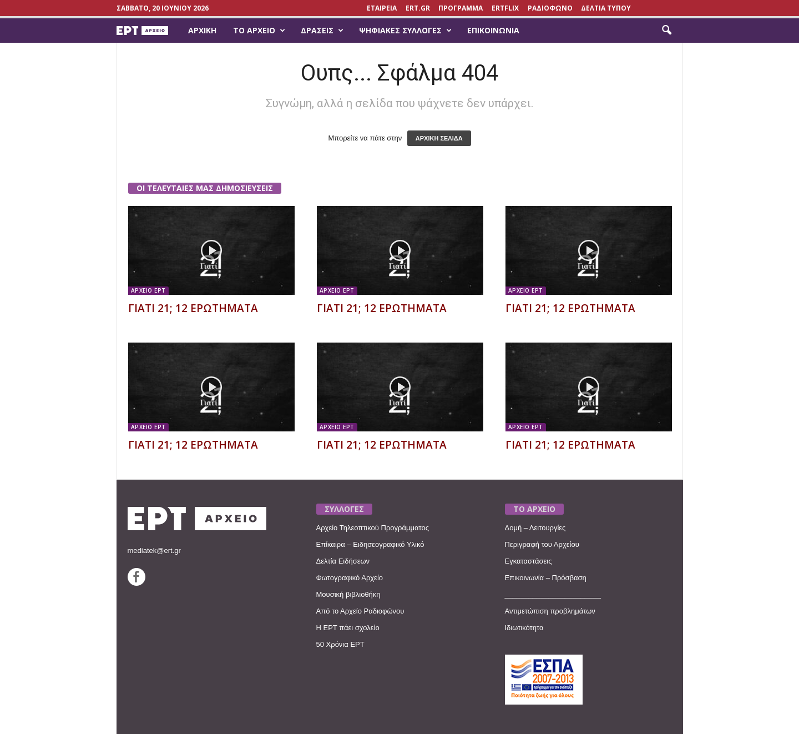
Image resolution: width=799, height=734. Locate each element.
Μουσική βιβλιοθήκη (348, 594)
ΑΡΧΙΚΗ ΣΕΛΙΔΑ (439, 138)
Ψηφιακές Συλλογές (405, 30)
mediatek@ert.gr (154, 550)
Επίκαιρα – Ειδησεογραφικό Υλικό (370, 544)
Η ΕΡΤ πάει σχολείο (348, 628)
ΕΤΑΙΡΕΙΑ (382, 8)
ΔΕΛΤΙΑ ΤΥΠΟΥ (606, 8)
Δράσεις (322, 30)
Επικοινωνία (493, 30)
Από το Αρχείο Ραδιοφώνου (360, 611)
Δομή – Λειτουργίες (535, 528)
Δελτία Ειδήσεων (343, 561)
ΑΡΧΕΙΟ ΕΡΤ (148, 290)
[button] (666, 30)
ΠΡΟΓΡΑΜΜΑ (460, 8)
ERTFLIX (505, 8)
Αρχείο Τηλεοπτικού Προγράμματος (372, 528)
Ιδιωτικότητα (524, 628)
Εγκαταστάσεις (528, 561)
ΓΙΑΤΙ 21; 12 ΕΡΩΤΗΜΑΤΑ (193, 308)
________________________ (553, 594)
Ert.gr (418, 8)
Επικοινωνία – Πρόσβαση (545, 578)
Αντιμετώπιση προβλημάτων (550, 611)
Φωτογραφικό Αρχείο (349, 578)
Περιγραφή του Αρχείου (542, 544)
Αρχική (202, 30)
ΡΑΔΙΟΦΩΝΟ (550, 8)
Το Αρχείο (259, 30)
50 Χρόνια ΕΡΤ (340, 644)
